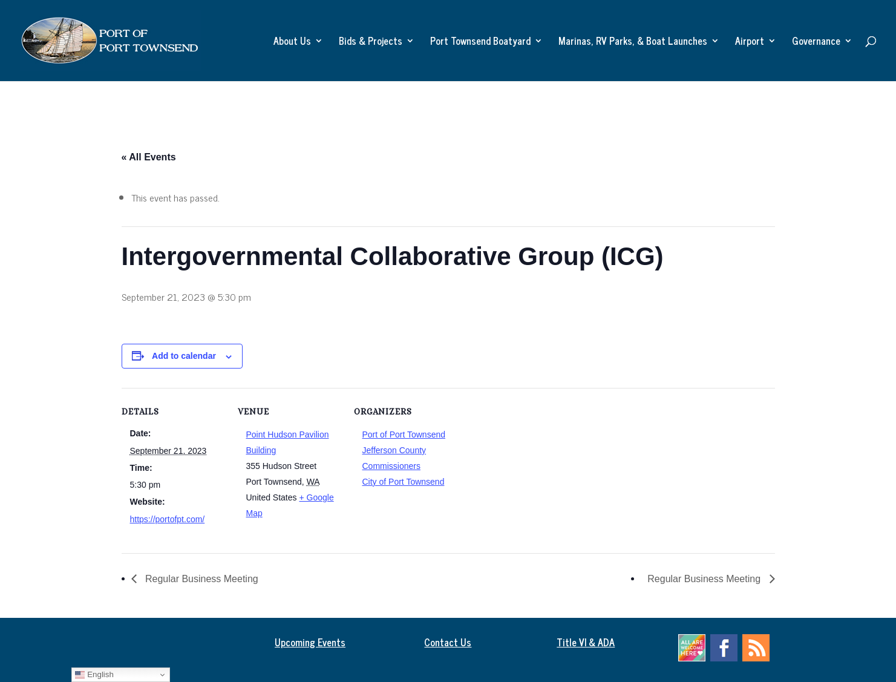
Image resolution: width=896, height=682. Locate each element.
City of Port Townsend (403, 482)
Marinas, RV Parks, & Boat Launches (632, 42)
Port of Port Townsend (403, 434)
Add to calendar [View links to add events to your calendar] (184, 356)
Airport (749, 42)
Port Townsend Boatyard (480, 42)
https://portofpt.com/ (167, 519)
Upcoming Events (310, 642)
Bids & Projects (370, 42)
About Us (292, 42)
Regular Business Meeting (200, 579)
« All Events (149, 157)
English (94, 675)
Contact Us (447, 642)
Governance (816, 42)
